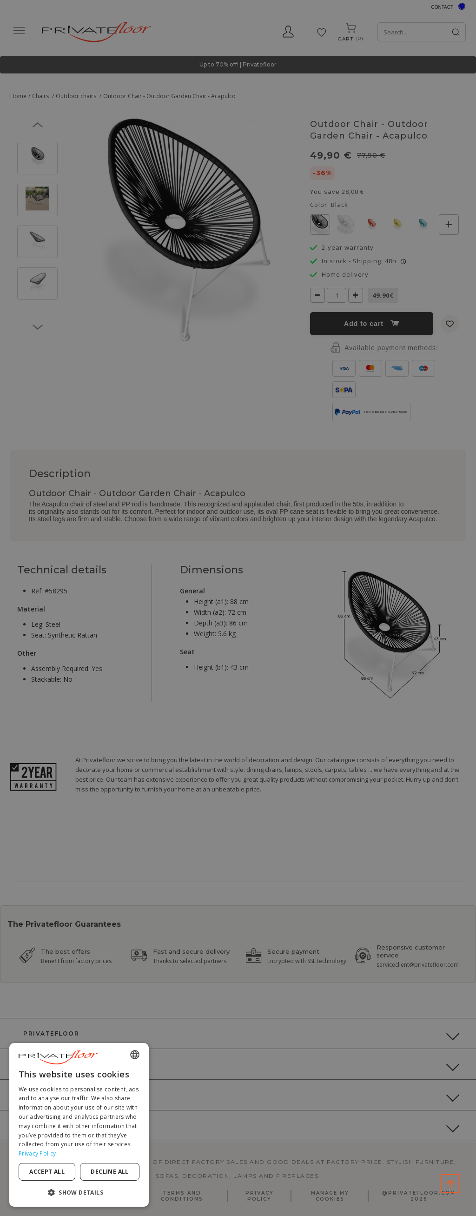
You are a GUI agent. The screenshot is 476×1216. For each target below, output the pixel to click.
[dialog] (79, 1125)
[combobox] (134, 1054)
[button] (79, 1192)
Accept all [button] (47, 1172)
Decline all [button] (109, 1172)
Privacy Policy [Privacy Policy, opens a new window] (37, 1153)
